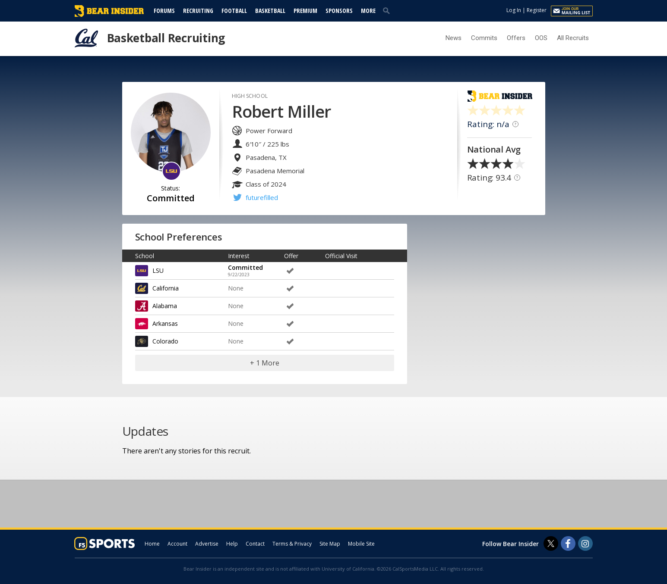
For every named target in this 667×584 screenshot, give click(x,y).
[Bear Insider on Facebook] (568, 543)
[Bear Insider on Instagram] (585, 543)
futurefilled (262, 197)
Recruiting (198, 10)
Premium (305, 10)
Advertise (206, 543)
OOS (541, 38)
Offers (516, 38)
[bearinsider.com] (109, 14)
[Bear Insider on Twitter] (551, 543)
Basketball (270, 10)
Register (537, 10)
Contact (255, 543)
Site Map (329, 543)
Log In (513, 10)
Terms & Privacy (292, 543)
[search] (388, 10)
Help (232, 543)
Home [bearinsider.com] (152, 543)
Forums (164, 10)
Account (177, 543)
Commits (484, 38)
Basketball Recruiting (166, 38)
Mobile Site (361, 543)
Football (234, 10)
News (454, 38)
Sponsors (339, 10)
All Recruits (573, 38)
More (368, 10)
